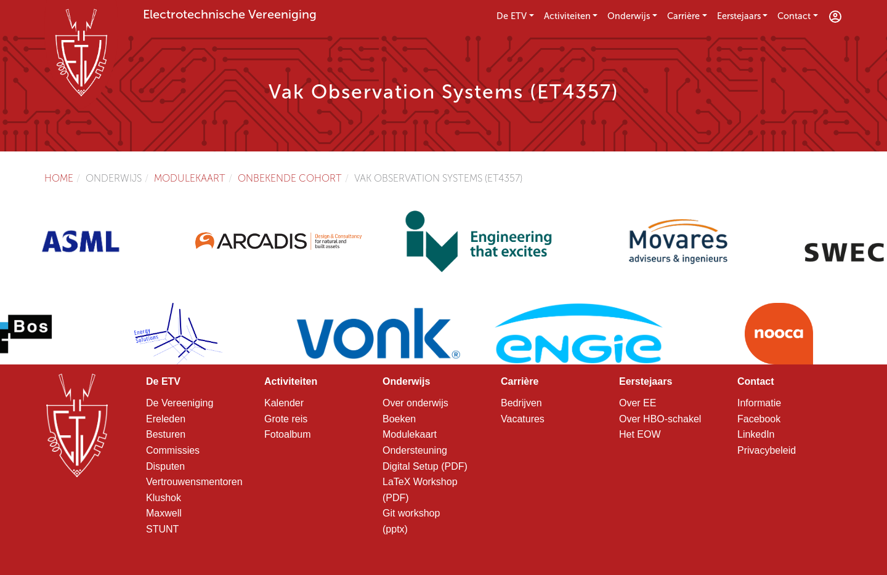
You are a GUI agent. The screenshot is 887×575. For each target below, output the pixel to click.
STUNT (162, 529)
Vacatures (523, 419)
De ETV (511, 16)
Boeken (399, 419)
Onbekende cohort (290, 178)
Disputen (165, 466)
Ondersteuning (415, 450)
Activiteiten (567, 16)
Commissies (173, 450)
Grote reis (285, 419)
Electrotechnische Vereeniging (230, 14)
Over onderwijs (415, 403)
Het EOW (640, 434)
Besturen (165, 434)
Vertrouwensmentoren (194, 481)
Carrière (683, 16)
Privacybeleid (766, 450)
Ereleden (165, 419)
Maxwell (164, 513)
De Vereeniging (179, 403)
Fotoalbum (287, 434)
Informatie (759, 403)
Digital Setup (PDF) (425, 466)
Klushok (163, 498)
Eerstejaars (739, 16)
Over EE (637, 403)
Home (58, 178)
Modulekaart (189, 178)
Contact (794, 16)
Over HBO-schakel (660, 419)
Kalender (284, 403)
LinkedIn (756, 434)
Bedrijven (521, 403)
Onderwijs (628, 16)
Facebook (758, 419)
